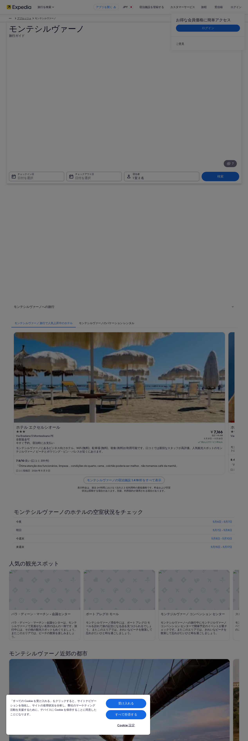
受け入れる (126, 703)
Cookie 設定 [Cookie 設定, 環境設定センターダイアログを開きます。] (126, 725)
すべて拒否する (126, 714)
